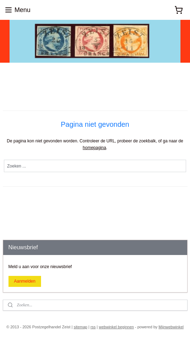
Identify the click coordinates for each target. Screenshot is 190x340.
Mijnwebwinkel (171, 327)
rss (93, 327)
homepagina (94, 147)
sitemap (80, 327)
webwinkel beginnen (116, 327)
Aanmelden (24, 281)
